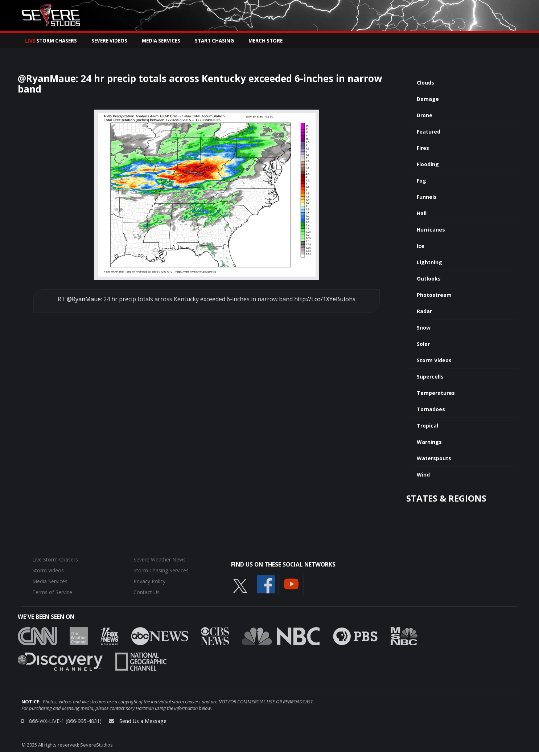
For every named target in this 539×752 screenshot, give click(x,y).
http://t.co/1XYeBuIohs (324, 299)
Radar (424, 311)
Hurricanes (431, 229)
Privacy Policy (149, 581)
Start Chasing (214, 40)
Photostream (434, 294)
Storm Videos (434, 360)
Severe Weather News (159, 559)
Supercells (430, 376)
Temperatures (436, 392)
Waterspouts (434, 458)
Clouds (425, 82)
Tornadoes (431, 409)
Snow (424, 327)
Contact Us (146, 592)
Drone (424, 115)
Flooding (428, 164)
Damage (428, 98)
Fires (423, 147)
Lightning (429, 262)
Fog (421, 180)
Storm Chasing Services (161, 570)
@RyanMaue (84, 299)
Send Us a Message (142, 721)
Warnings (429, 441)
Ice (420, 245)
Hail (422, 213)
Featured (428, 131)
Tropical (427, 425)
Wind (423, 474)
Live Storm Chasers (55, 559)
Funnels (427, 196)
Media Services (161, 40)
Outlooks (429, 278)
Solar (423, 343)
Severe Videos (109, 40)
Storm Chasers (51, 40)
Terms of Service (52, 592)
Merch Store (265, 40)
